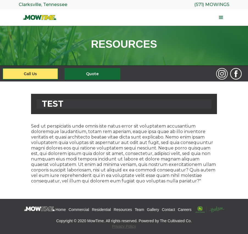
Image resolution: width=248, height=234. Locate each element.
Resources (123, 209)
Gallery (153, 209)
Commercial (79, 209)
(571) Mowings (211, 4)
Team (139, 209)
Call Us (30, 74)
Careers (184, 209)
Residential (101, 209)
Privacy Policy (124, 226)
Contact (168, 209)
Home (60, 209)
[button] (145, 17)
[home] (40, 18)
